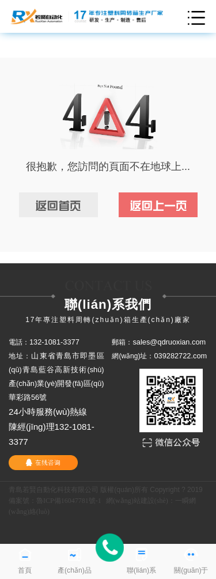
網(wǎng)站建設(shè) (137, 501)
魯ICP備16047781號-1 (68, 501)
